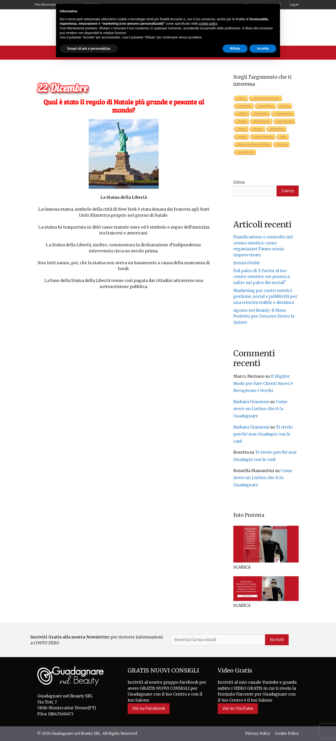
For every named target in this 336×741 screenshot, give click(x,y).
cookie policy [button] (208, 23)
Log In (294, 4)
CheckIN (285, 105)
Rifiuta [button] (235, 48)
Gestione (242, 136)
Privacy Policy (257, 733)
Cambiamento (244, 105)
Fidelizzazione (277, 128)
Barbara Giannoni (251, 401)
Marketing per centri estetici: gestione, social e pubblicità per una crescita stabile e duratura (265, 296)
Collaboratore (260, 113)
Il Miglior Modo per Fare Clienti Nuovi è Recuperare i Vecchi (263, 383)
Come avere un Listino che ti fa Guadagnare (260, 409)
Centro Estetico (266, 105)
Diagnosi (242, 121)
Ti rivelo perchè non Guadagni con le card (263, 434)
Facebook (257, 128)
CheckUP (242, 113)
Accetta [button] (263, 48)
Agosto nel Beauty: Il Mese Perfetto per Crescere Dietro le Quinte (264, 316)
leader (283, 136)
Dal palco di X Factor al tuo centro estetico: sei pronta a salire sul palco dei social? (261, 276)
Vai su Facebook (148, 708)
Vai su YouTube (237, 708)
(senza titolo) (246, 262)
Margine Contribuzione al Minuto (253, 144)
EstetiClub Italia (284, 121)
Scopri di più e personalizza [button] (88, 48)
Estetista (242, 128)
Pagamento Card (245, 152)
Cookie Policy (287, 733)
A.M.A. (241, 98)
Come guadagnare (283, 113)
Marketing (282, 144)
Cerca (239, 182)
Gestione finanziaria (263, 136)
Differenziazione (262, 121)
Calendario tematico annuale (266, 98)
